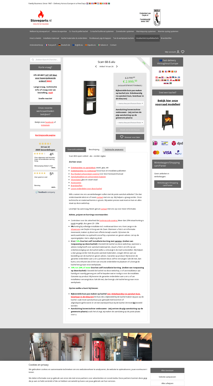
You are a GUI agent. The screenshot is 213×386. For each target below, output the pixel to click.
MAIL (49, 81)
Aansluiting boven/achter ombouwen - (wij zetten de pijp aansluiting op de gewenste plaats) (128, 113)
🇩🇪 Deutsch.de (64, 45)
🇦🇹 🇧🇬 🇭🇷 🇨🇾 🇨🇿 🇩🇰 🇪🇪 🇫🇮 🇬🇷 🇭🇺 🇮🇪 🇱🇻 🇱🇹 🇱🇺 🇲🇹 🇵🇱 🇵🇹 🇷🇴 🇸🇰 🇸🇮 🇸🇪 (167, 80)
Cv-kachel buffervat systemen (102, 31)
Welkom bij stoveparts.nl (40, 31)
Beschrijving (94, 149)
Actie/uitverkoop (36, 45)
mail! (50, 92)
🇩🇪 (169, 71)
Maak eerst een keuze (130, 129)
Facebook (49, 122)
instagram (45, 125)
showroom (75, 229)
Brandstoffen (166, 38)
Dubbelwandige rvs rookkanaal (83, 171)
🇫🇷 (166, 71)
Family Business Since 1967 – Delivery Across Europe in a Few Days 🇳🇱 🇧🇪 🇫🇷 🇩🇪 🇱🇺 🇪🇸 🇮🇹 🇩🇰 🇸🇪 (69, 3)
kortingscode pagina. (108, 220)
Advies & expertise (59, 31)
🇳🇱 (160, 71)
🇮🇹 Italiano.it (103, 45)
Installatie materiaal (51, 38)
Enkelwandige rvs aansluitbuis (83, 168)
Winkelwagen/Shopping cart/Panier (167, 184)
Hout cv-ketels (35, 38)
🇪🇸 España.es (90, 45)
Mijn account (172, 52)
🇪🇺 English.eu (77, 45)
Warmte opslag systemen (168, 31)
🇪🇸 (172, 71)
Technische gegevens (114, 149)
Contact (113, 45)
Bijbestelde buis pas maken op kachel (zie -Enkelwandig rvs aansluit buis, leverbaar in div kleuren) (130, 94)
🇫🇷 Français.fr (50, 45)
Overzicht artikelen (76, 149)
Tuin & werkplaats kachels (123, 38)
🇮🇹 (175, 71)
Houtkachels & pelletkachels (147, 38)
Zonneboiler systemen (125, 31)
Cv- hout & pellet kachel (78, 31)
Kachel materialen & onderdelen (74, 38)
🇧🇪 (163, 71)
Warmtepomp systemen (146, 31)
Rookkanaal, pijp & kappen (100, 38)
